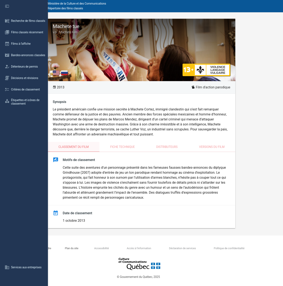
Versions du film (235, 147)
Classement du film (98, 147)
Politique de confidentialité (235, 248)
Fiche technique (146, 147)
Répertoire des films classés (111, 8)
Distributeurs (191, 147)
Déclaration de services (195, 248)
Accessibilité (129, 248)
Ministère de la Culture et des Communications (123, 3)
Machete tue (165, 29)
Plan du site (106, 248)
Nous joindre (85, 248)
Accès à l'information (159, 248)
